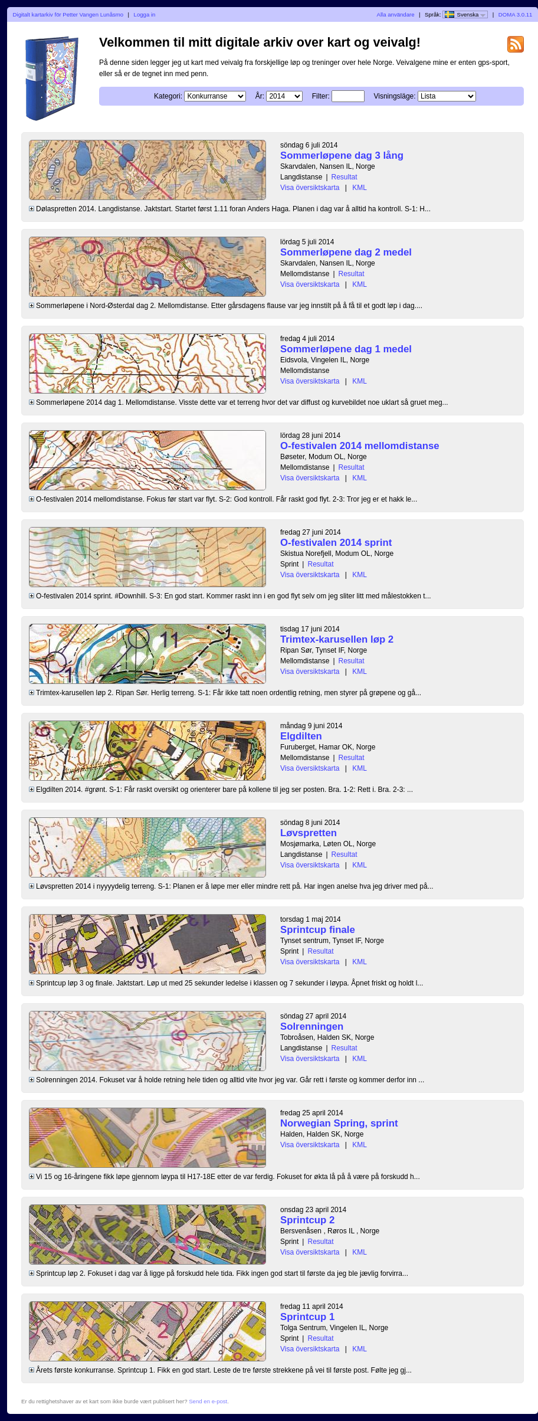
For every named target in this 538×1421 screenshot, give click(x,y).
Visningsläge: (394, 96)
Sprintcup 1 (307, 1316)
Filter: (321, 96)
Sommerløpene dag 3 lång (342, 155)
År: (259, 96)
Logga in (145, 14)
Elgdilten (301, 736)
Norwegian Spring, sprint (339, 1123)
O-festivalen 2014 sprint (336, 542)
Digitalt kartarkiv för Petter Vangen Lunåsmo (68, 14)
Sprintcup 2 (307, 1220)
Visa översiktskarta (309, 188)
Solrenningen (311, 1026)
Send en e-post (208, 1401)
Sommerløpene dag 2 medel (346, 252)
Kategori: (168, 96)
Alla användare (396, 14)
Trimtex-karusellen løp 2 (336, 639)
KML (359, 188)
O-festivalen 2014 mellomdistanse (359, 445)
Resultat (344, 177)
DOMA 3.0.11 (515, 14)
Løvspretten (308, 833)
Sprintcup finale (317, 929)
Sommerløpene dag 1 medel (346, 349)
